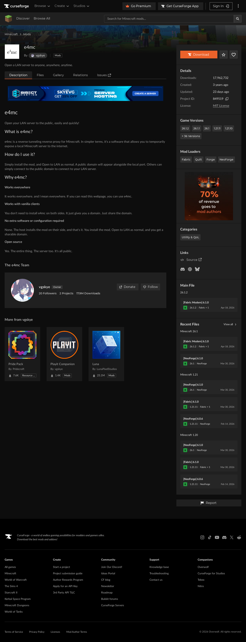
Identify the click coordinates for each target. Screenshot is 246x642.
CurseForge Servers (112, 605)
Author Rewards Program (68, 580)
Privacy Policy (36, 632)
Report (208, 503)
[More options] (238, 6)
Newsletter (107, 586)
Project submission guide (67, 573)
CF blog (105, 580)
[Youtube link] (217, 537)
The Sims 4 (11, 586)
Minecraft (11, 34)
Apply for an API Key (65, 586)
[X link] (231, 537)
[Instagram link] (202, 537)
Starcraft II (11, 592)
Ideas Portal (108, 573)
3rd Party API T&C (64, 592)
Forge (211, 159)
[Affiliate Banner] (85, 93)
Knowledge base (159, 567)
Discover (23, 18)
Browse (42, 6)
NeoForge (226, 159)
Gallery (58, 75)
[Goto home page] (17, 6)
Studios (81, 6)
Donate (127, 287)
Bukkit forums (109, 599)
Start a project (61, 567)
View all (230, 324)
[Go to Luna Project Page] (106, 354)
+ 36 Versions (191, 136)
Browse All (42, 18)
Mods (27, 34)
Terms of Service (14, 632)
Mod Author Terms (76, 632)
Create (62, 6)
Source (194, 260)
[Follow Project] (233, 54)
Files (40, 75)
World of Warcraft (16, 580)
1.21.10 (228, 128)
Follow (150, 287)
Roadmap (107, 592)
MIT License (221, 105)
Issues (104, 75)
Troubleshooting (159, 573)
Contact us (155, 580)
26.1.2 (185, 128)
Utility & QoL (190, 237)
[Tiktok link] (209, 537)
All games (10, 567)
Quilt (198, 159)
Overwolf (203, 567)
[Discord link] (224, 537)
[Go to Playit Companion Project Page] (64, 354)
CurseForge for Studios (211, 573)
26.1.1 (196, 128)
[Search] (238, 19)
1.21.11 (217, 128)
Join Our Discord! (111, 567)
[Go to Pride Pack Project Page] (22, 354)
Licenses (55, 632)
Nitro (201, 586)
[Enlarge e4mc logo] (12, 51)
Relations (80, 75)
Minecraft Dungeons (17, 605)
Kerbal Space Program (18, 599)
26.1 (206, 128)
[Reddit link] (239, 537)
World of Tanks (14, 611)
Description (18, 75)
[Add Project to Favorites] (223, 54)
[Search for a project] (169, 18)
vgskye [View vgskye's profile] (44, 287)
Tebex (201, 580)
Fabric (186, 159)
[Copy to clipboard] (227, 99)
